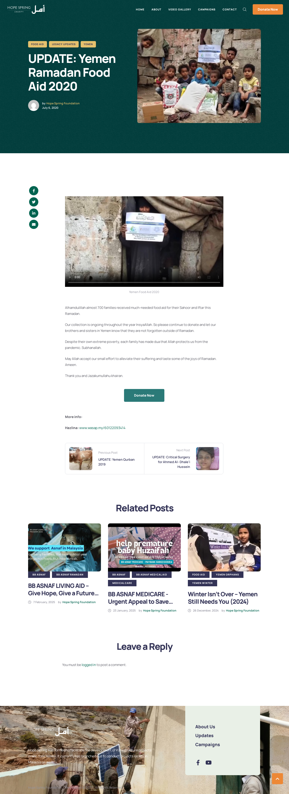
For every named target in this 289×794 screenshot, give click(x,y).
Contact (230, 9)
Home (140, 9)
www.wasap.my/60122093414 (102, 427)
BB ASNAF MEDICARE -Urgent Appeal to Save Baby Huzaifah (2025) (138, 601)
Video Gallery (179, 9)
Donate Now (268, 9)
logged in (89, 664)
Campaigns (207, 9)
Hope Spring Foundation (63, 103)
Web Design (73, 787)
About (156, 9)
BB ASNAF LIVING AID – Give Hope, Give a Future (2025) (61, 593)
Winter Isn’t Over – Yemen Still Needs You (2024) (222, 598)
